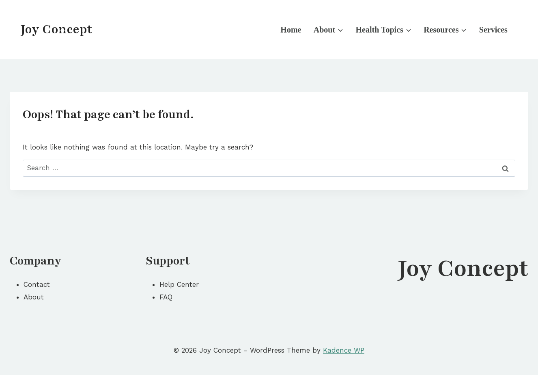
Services (493, 29)
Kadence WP (343, 350)
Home (290, 29)
